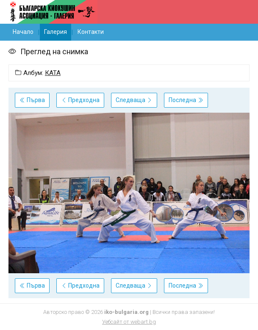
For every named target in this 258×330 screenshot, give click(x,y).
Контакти (91, 31)
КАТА (53, 73)
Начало (23, 31)
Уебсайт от (129, 322)
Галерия (55, 31)
